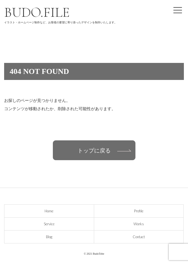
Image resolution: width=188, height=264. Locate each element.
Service (49, 224)
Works (138, 224)
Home (49, 211)
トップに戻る (94, 150)
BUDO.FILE (37, 12)
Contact (139, 237)
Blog (49, 237)
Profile (138, 211)
